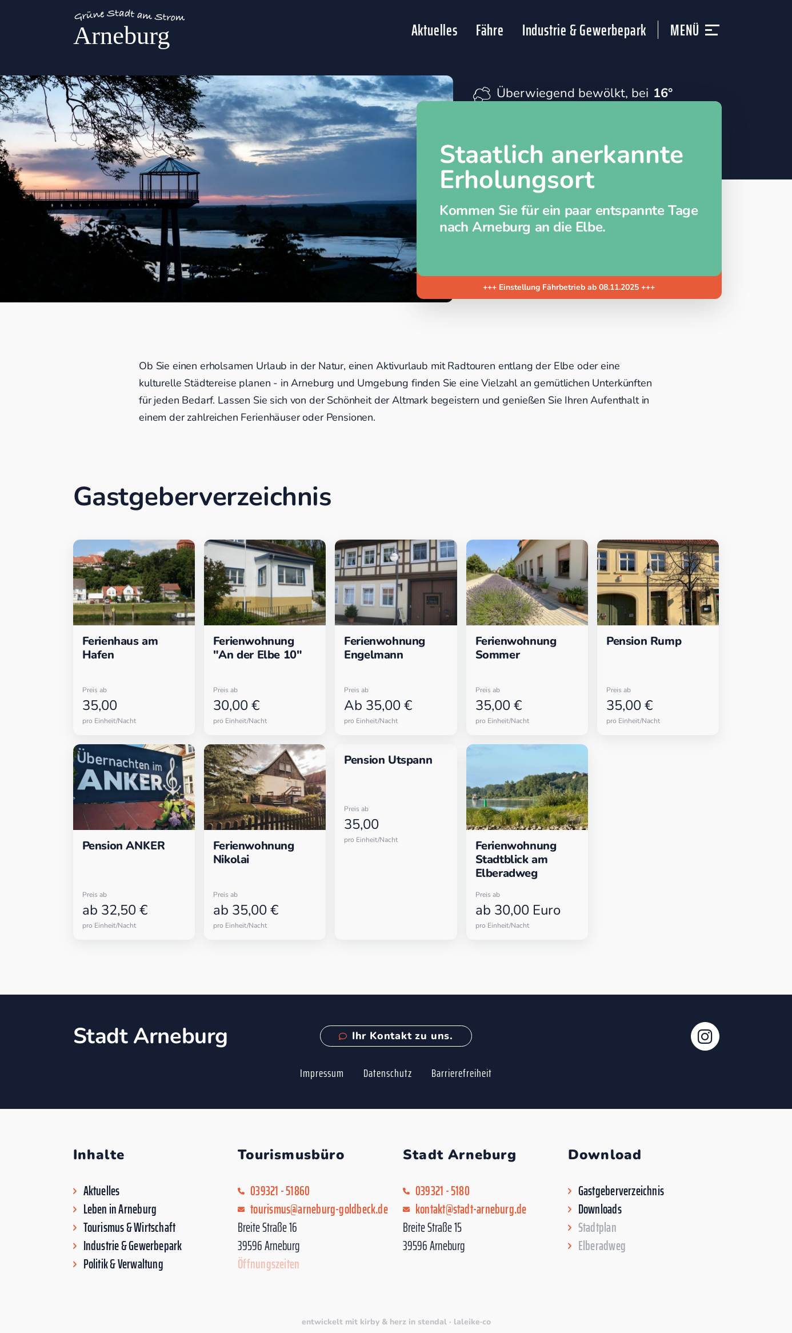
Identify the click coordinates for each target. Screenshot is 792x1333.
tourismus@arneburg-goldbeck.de (319, 1209)
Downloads (600, 1209)
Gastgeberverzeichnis (621, 1191)
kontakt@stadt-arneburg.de (471, 1209)
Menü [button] (684, 30)
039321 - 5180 (442, 1191)
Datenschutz (387, 1073)
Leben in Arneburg (120, 1209)
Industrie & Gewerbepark (584, 30)
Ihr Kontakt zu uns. (396, 1036)
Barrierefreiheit (461, 1073)
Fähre (490, 30)
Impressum (322, 1073)
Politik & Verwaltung (123, 1264)
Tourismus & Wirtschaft (129, 1228)
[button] (712, 35)
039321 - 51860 (280, 1191)
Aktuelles (434, 30)
